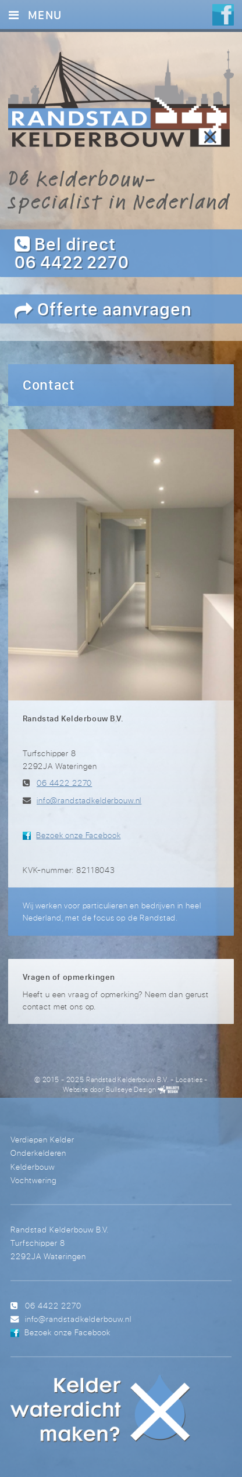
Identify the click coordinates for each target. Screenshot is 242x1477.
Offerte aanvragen (103, 308)
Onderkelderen (38, 1152)
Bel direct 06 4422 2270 (72, 252)
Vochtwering (33, 1179)
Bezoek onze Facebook (78, 834)
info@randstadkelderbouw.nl (89, 800)
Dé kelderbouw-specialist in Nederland (119, 189)
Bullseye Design (131, 1089)
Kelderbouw (32, 1166)
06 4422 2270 (64, 782)
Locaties (189, 1079)
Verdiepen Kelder (42, 1139)
